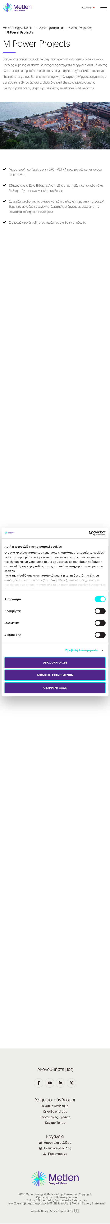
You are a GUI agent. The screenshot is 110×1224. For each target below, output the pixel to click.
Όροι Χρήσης (44, 1198)
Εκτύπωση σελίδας (55, 1148)
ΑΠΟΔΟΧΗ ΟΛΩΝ (55, 662)
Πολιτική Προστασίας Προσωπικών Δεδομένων (56, 1201)
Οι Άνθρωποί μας (55, 1112)
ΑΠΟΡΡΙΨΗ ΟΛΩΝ (55, 687)
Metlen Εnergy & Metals (17, 28)
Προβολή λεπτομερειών (81, 650)
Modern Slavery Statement (88, 1204)
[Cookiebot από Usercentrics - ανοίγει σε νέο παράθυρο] (89, 533)
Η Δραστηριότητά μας (50, 28)
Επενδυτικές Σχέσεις (55, 1117)
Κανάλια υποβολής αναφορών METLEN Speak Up (39, 1204)
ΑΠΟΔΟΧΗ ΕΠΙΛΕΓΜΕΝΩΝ (55, 675)
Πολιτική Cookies (66, 1198)
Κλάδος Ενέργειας (80, 28)
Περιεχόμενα (55, 1154)
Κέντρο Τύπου (55, 1123)
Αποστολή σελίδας (55, 1143)
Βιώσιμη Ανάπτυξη (55, 1106)
